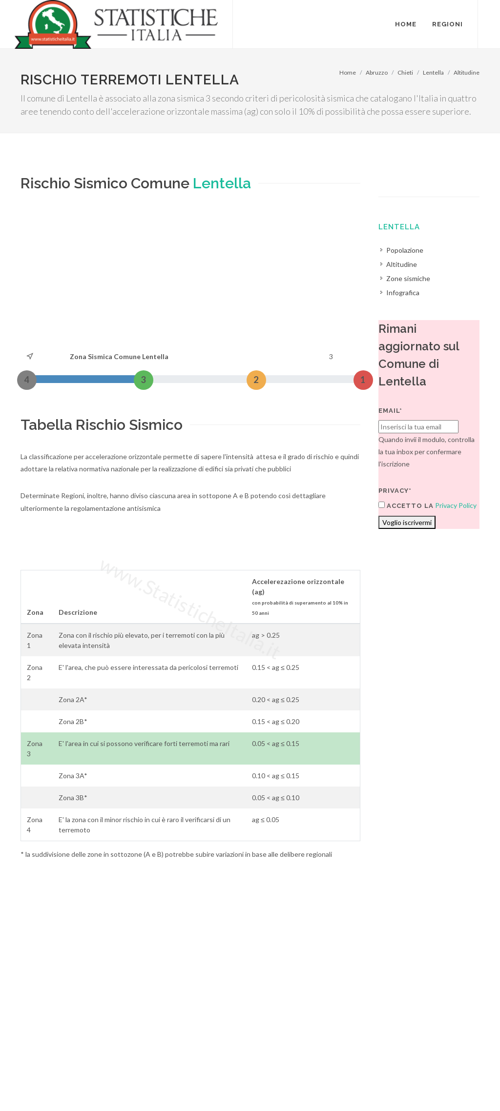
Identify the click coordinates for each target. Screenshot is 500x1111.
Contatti (434, 1073)
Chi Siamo (126, 1085)
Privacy (92, 1085)
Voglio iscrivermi (407, 522)
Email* (390, 410)
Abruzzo (377, 72)
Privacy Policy (456, 505)
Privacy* (395, 490)
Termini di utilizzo (47, 1085)
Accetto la (406, 505)
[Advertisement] (190, 277)
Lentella (433, 72)
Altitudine (466, 72)
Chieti (405, 72)
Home (347, 72)
